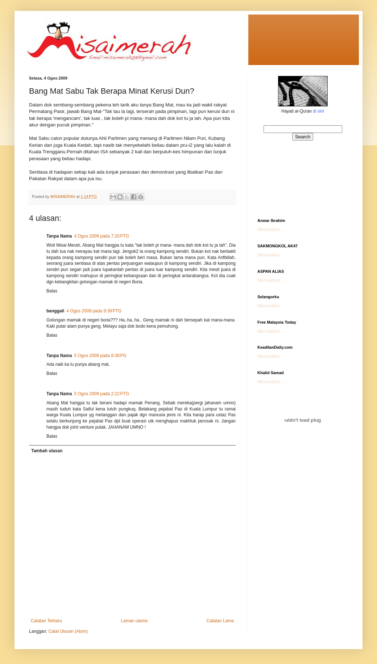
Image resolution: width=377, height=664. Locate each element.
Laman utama (134, 620)
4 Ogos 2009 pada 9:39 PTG (93, 310)
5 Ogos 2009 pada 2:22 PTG (101, 393)
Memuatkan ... (271, 229)
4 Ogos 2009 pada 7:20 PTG (101, 236)
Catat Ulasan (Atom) (68, 631)
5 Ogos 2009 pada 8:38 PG (100, 355)
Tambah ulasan (46, 450)
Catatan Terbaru (46, 620)
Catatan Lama (220, 620)
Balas (51, 290)
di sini (318, 111)
